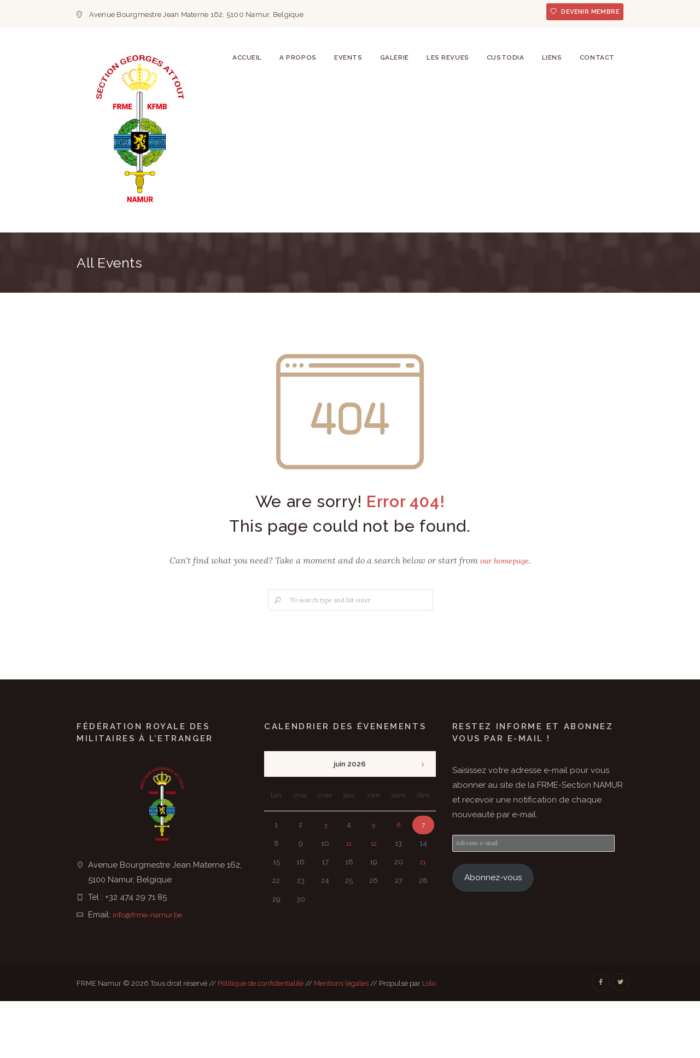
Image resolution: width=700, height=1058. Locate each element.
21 (423, 917)
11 (349, 898)
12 (373, 898)
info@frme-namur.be (152, 969)
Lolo (429, 1038)
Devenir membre (585, 13)
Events (326, 264)
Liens (545, 264)
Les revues (433, 264)
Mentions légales (341, 1038)
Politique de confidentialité (261, 1038)
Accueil (218, 264)
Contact (594, 264)
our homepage (504, 614)
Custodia (495, 264)
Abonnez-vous (493, 934)
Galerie (376, 264)
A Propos (272, 264)
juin (349, 819)
